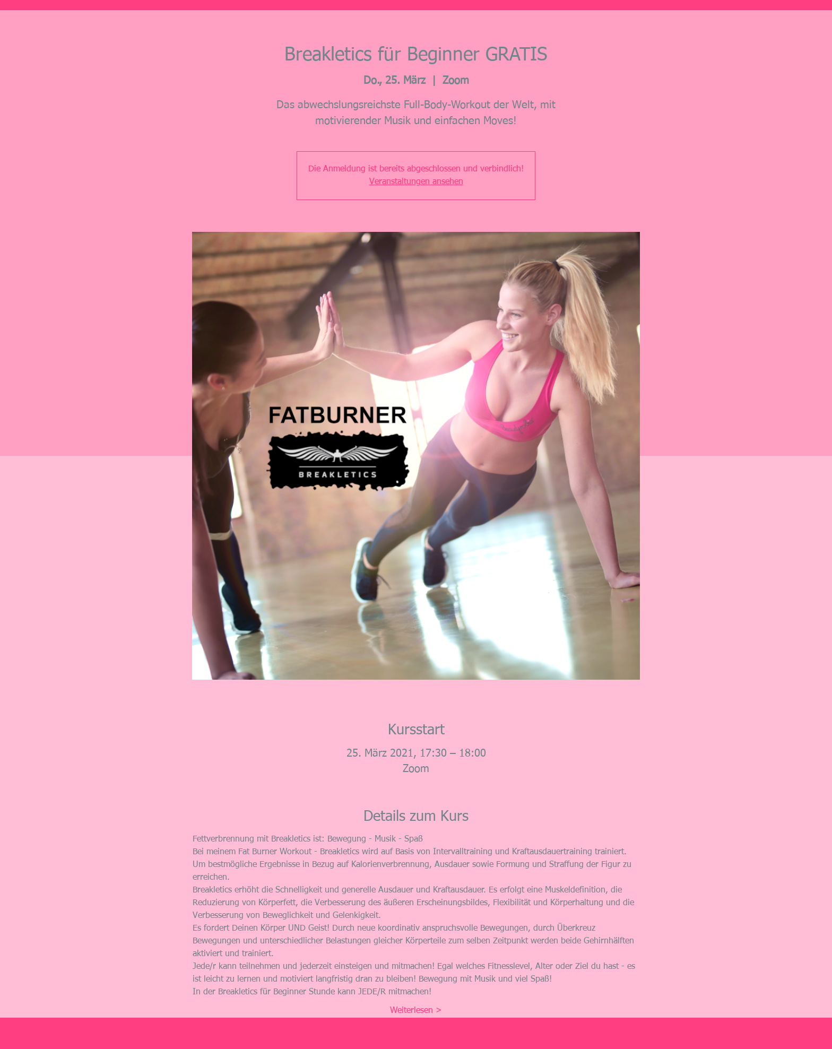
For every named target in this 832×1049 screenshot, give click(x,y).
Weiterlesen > (416, 1011)
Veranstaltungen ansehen (416, 182)
